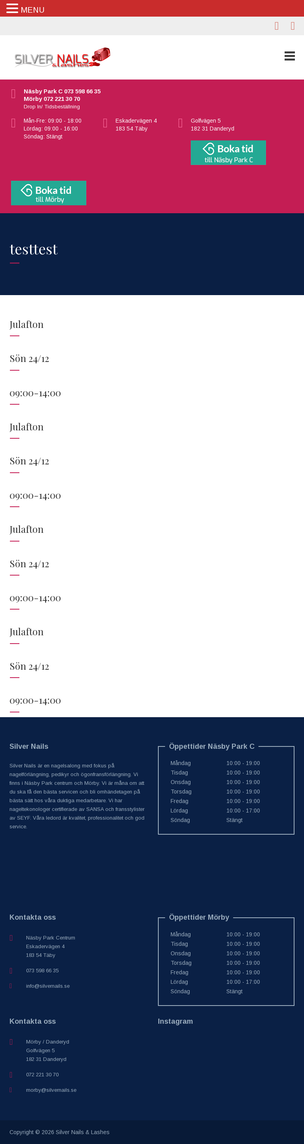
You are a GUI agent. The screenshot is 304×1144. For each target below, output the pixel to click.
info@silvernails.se (48, 986)
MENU (33, 10)
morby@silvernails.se (51, 1090)
